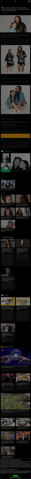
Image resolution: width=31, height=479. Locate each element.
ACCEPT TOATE (15, 475)
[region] (15, 469)
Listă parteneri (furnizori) (3, 473)
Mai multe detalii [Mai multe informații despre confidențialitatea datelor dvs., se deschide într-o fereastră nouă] (23, 462)
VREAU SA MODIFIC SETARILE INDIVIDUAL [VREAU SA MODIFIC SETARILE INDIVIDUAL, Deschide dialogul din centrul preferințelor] (15, 477)
